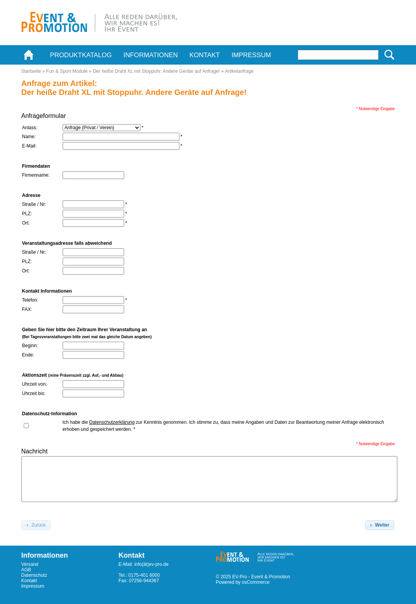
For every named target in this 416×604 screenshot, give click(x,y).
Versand (30, 564)
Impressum (251, 55)
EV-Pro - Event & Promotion (261, 576)
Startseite (31, 71)
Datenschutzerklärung (112, 422)
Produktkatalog (81, 55)
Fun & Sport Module (67, 71)
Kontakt (205, 55)
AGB (26, 569)
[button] (380, 525)
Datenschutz (34, 575)
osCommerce (255, 582)
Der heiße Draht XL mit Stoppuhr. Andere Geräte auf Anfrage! (156, 71)
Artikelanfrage (239, 71)
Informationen (150, 55)
